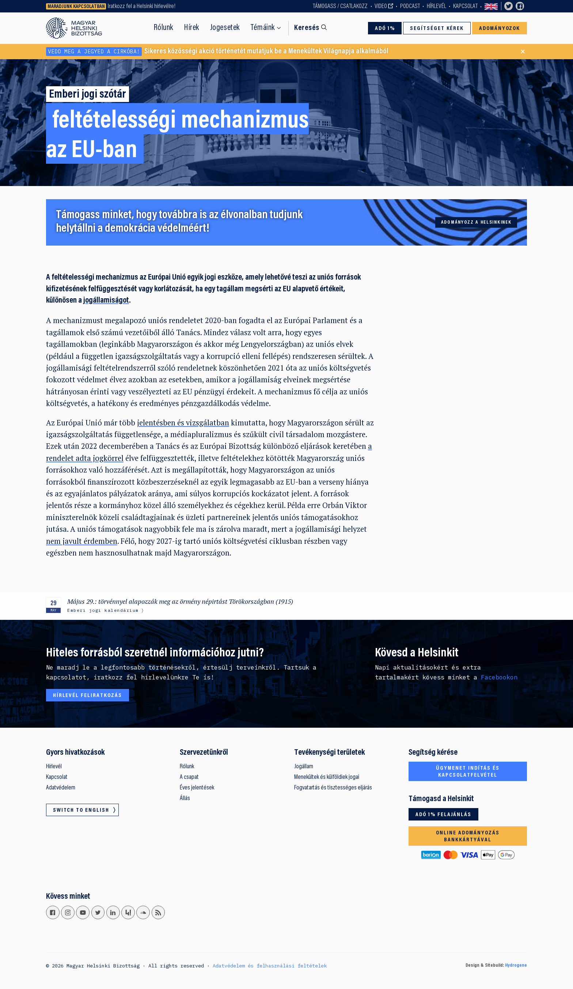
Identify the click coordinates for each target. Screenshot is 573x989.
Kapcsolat (465, 7)
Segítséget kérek (437, 28)
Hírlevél (436, 7)
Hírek (191, 28)
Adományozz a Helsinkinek (476, 222)
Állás (185, 799)
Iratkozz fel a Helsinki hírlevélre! (141, 7)
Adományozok (499, 28)
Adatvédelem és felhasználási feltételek (270, 965)
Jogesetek (225, 28)
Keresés (306, 28)
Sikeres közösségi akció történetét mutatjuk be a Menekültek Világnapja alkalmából (217, 51)
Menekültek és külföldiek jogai (326, 777)
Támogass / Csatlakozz (340, 7)
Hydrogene (516, 965)
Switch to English (491, 6)
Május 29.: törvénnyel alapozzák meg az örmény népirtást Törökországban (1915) (180, 601)
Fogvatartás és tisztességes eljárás (333, 788)
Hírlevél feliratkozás (87, 695)
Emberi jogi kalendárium (102, 610)
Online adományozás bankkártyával (467, 836)
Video (381, 7)
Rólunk (163, 28)
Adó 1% (385, 28)
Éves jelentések (197, 788)
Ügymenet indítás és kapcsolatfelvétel (468, 771)
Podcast (410, 7)
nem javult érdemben (81, 541)
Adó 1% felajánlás (443, 815)
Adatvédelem (60, 788)
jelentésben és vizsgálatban (183, 423)
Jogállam (303, 767)
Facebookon (499, 677)
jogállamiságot (106, 300)
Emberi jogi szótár (87, 95)
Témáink (263, 28)
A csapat (189, 777)
